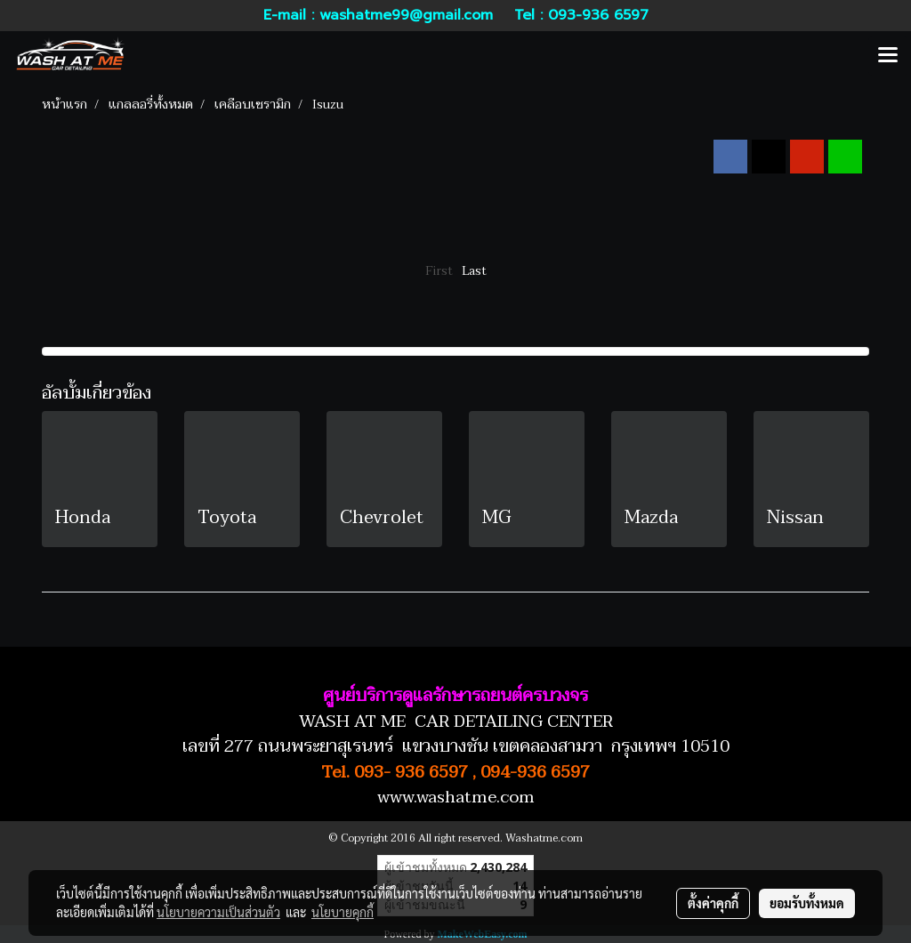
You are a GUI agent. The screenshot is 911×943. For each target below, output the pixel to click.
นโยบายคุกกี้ (342, 912)
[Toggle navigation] (887, 56)
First (439, 271)
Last (474, 271)
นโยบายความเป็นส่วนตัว (218, 912)
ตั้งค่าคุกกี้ (713, 903)
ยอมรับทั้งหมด (807, 903)
